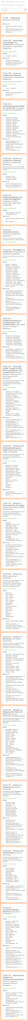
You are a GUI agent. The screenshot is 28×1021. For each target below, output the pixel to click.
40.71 (21, 30)
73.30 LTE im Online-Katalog (9, 387)
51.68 (19, 691)
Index (3, 1)
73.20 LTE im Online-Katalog (9, 331)
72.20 (7, 896)
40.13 (19, 307)
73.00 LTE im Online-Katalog (9, 51)
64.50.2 (12, 776)
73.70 (22, 356)
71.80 (18, 424)
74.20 (11, 145)
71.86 (20, 437)
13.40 (11, 95)
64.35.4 (15, 767)
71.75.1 (14, 550)
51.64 (12, 697)
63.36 (20, 561)
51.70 (18, 628)
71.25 (20, 559)
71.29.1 (20, 967)
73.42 (7, 622)
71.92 (23, 434)
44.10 (12, 355)
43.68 (12, 761)
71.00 (22, 61)
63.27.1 (19, 769)
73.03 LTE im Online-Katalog (9, 172)
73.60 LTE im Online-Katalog (9, 863)
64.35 (20, 757)
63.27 (7, 772)
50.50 (20, 678)
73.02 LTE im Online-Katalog (9, 113)
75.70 (13, 32)
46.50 (19, 841)
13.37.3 (13, 94)
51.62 (7, 694)
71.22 (16, 763)
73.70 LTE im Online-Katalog (9, 916)
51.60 (22, 698)
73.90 (19, 899)
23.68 (7, 27)
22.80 (16, 1016)
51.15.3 (7, 683)
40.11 (7, 305)
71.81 (17, 422)
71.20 (22, 433)
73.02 (13, 310)
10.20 (17, 142)
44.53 (20, 350)
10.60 (19, 141)
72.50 (17, 889)
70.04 (11, 148)
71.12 (15, 547)
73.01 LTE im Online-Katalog (9, 83)
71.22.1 (7, 766)
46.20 (21, 838)
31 (6, 220)
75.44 (22, 544)
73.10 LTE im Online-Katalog (9, 259)
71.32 (16, 565)
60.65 (21, 836)
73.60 (21, 773)
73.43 (15, 562)
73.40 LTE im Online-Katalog (9, 461)
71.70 (17, 421)
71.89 (22, 430)
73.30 (7, 296)
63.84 (13, 821)
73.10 (20, 425)
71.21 (7, 830)
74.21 (15, 820)
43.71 (14, 680)
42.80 (22, 958)
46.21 (18, 823)
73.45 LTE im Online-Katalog (9, 725)
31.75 (15, 221)
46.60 (16, 833)
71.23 (11, 494)
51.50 (23, 626)
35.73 (14, 492)
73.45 (7, 892)
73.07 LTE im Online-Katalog (9, 242)
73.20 (15, 956)
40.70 (19, 302)
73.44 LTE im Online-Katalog (9, 649)
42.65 (23, 358)
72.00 (18, 64)
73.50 (19, 962)
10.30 (18, 150)
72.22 (23, 886)
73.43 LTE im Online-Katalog (9, 588)
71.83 (11, 436)
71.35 (7, 558)
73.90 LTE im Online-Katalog (9, 988)
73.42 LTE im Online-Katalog (9, 518)
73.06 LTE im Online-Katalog (9, 208)
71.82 (16, 431)
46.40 (21, 842)
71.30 (11, 555)
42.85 (18, 950)
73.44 (17, 624)
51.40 (11, 686)
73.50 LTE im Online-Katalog (9, 798)
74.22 (16, 1013)
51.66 (7, 701)
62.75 (14, 953)
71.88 (7, 428)
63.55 (22, 29)
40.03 (21, 183)
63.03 (20, 186)
